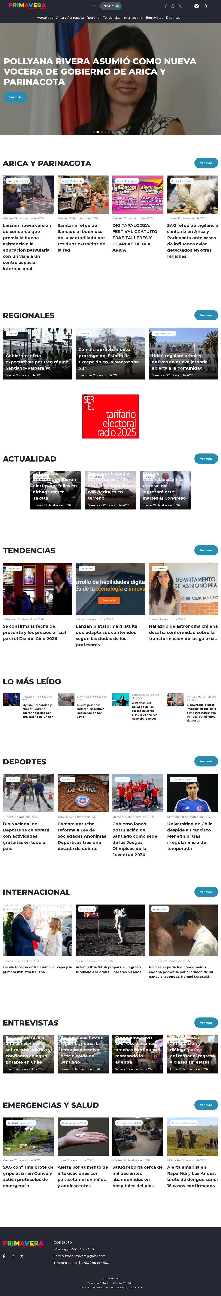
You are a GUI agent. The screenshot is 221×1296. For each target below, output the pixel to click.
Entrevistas (154, 17)
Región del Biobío (164, 333)
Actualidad (45, 17)
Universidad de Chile (183, 779)
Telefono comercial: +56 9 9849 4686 (81, 1262)
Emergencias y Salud (74, 1122)
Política (12, 333)
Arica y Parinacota (70, 17)
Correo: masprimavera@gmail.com (79, 1255)
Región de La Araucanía (21, 1122)
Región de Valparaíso (184, 1122)
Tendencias (111, 17)
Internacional (133, 17)
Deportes (173, 17)
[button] (94, 132)
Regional (93, 17)
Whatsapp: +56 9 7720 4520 (74, 1249)
